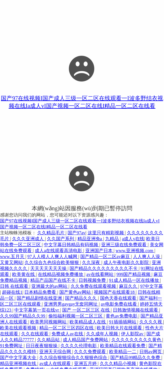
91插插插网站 (123, 321)
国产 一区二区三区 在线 (86, 310)
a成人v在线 (133, 238)
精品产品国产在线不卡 (53, 280)
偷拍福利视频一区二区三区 (76, 316)
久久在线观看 (35, 333)
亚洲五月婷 (86, 363)
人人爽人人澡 (147, 256)
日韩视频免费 (93, 280)
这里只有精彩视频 (106, 232)
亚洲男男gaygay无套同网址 (71, 304)
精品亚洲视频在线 (18, 363)
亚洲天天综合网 (55, 351)
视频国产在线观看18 (115, 292)
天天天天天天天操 (49, 268)
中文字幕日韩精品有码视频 (71, 244)
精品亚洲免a (90, 238)
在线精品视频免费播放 (61, 274)
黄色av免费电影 (122, 316)
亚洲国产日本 (99, 250)
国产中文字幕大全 (18, 357)
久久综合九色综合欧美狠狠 (52, 262)
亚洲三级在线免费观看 (124, 244)
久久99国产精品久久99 (23, 316)
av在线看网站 (101, 274)
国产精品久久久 (81, 298)
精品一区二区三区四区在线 (67, 327)
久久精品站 (49, 339)
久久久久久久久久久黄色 (136, 339)
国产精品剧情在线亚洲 (40, 298)
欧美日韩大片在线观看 (120, 327)
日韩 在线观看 (14, 286)
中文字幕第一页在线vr (37, 310)
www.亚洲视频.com (135, 250)
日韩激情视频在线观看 (136, 310)
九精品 (112, 238)
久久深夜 (91, 262)
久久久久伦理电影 (79, 345)
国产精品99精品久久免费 (135, 357)
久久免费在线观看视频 (94, 286)
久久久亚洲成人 (28, 238)
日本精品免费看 (40, 292)
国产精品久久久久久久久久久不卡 (104, 268)
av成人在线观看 (55, 363)
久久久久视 (151, 321)
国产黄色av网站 (75, 292)
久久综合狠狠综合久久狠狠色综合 (73, 357)
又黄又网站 (11, 262)
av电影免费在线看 (119, 304)
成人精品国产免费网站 (86, 339)
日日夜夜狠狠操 (42, 345)
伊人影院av (132, 333)
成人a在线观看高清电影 (59, 250)
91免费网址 (12, 345)
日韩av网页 (151, 351)
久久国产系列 (61, 238)
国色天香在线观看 (118, 298)
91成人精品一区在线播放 (134, 280)
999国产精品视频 (134, 274)
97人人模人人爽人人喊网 (52, 256)
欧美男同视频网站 (49, 321)
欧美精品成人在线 (88, 321)
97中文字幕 (151, 286)
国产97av (76, 232)
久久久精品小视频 (118, 363)
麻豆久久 (128, 286)
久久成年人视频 (102, 333)
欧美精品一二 (123, 351)
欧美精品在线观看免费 (123, 345)
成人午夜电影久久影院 (126, 262)
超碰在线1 (12, 292)
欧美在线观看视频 (18, 327)
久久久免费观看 (90, 351)
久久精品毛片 (51, 232)
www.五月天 (12, 256)
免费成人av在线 (67, 333)
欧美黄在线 (24, 274)
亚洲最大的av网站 (49, 286)
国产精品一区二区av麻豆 (105, 256)
